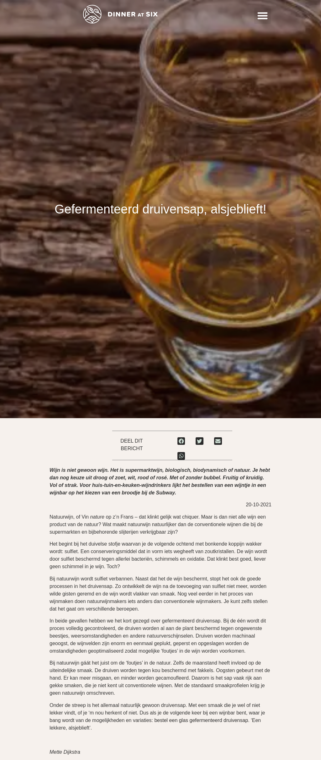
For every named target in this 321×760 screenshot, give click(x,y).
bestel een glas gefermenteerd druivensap (201, 720)
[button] (262, 16)
